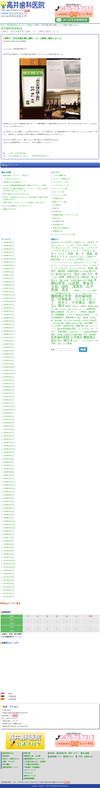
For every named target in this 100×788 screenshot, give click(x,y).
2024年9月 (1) (8, 305)
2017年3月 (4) (8, 590)
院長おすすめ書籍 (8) (61, 228)
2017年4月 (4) (8, 587)
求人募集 (85, 753)
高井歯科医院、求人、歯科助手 (84, 335)
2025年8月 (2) (8, 272)
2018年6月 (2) (8, 541)
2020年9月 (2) (8, 452)
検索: (53, 349)
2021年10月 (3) (9, 410)
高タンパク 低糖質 (82, 332)
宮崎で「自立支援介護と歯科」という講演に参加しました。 (34, 38)
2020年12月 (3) (9, 442)
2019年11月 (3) (9, 485)
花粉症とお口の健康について (14, 182)
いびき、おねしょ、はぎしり (81, 242)
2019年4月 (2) (8, 508)
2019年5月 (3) (8, 505)
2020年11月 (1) (9, 446)
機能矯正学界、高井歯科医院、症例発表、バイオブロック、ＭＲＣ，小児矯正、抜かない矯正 (73, 300)
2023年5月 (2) (8, 351)
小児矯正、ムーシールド (82, 290)
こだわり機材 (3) (59, 175)
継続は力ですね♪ (9, 209)
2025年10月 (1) (9, 265)
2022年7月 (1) (8, 383)
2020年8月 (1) (8, 456)
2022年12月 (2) (9, 367)
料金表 (52, 753)
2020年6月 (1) (8, 462)
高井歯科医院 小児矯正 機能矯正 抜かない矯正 (73, 339)
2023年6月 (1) (8, 347)
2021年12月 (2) (9, 406)
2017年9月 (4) (8, 570)
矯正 (75, 317)
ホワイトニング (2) (60, 188)
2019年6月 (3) (8, 501)
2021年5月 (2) (8, 426)
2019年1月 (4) (8, 518)
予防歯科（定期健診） (32, 767)
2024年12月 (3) (9, 295)
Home (2, 25)
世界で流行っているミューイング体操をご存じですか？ (24, 202)
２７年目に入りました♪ (12, 179)
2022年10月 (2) (9, 374)
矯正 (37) (56, 218)
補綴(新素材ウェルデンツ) (34, 759)
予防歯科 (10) (58, 198)
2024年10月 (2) (9, 301)
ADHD (53, 242)
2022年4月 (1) (8, 393)
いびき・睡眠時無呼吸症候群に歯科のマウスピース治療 (24, 185)
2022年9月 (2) (8, 377)
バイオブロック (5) (61, 185)
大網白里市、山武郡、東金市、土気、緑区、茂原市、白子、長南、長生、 (74, 285)
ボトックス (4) (58, 192)
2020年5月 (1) (8, 465)
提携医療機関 (29, 778)
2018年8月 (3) (8, 534)
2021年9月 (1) (8, 413)
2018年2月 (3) (8, 554)
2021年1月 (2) (8, 439)
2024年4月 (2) (8, 321)
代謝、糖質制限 (84, 271)
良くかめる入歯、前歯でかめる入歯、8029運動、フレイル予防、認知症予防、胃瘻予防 (74, 323)
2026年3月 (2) (8, 249)
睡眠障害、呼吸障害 (64, 317)
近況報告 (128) (58, 221)
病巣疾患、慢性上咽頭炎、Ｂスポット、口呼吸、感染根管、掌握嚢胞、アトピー (74, 312)
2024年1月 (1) (8, 328)
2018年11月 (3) (9, 524)
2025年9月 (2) (8, 269)
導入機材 (6, 764)
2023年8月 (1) (8, 341)
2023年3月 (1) (8, 357)
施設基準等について (10, 767)
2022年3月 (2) (8, 397)
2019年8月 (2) (8, 495)
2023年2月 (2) (8, 360)
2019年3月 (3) (8, 511)
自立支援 (75, 320)
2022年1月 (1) (8, 403)
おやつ (54, 245)
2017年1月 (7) (8, 597)
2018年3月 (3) (8, 551)
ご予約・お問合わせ (85, 757)
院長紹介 (6, 756)
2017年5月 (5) (8, 583)
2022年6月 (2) (8, 387)
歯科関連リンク (55, 757)
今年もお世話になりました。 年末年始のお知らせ (27, 156)
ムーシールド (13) (60, 195)
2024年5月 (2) (8, 318)
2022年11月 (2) (9, 370)
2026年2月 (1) (8, 252)
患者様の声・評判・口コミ (68, 753)
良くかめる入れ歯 (86, 320)
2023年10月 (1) (9, 337)
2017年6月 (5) (8, 580)
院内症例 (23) (58, 225)
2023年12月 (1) (9, 331)
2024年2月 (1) (8, 324)
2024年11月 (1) (9, 298)
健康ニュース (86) (60, 202)
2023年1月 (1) (8, 364)
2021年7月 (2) (8, 419)
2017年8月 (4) (8, 574)
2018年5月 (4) (8, 544)
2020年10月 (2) (9, 449)
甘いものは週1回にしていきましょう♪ (17, 206)
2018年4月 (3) (8, 547)
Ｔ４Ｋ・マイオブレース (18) (64, 234)
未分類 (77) (57, 211)
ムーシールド (69, 265)
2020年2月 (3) (8, 475)
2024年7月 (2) (8, 311)
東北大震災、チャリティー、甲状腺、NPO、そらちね (80, 293)
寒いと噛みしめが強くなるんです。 (17, 194)
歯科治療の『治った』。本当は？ (16, 175)
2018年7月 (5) (8, 538)
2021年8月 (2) (8, 416)
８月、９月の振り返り (18, 153)
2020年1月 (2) (8, 479)
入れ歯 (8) (57, 205)
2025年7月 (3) (8, 275)
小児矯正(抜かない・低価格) (35, 762)
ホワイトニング (30, 770)
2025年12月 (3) (9, 259)
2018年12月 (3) (9, 521)
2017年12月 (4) (9, 561)
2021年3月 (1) (8, 433)
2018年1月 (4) (8, 557)
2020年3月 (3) (8, 472)
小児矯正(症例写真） (32, 764)
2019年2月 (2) (8, 515)
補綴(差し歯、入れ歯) (32, 756)
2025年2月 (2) (8, 288)
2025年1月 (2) (8, 292)
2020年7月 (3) (8, 459)
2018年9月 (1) (8, 531)
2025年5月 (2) (8, 282)
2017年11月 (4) (9, 564)
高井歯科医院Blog (11, 28)
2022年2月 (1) (8, 400)
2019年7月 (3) (8, 498)
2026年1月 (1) (8, 255)
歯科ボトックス (30, 776)
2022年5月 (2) (8, 390)
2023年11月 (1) (9, 334)
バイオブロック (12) (60, 182)
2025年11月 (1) (9, 262)
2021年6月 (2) (8, 423)
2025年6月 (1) (8, 278)
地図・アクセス (9, 762)
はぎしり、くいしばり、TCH (68, 245)
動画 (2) (56, 208)
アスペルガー (93, 245)
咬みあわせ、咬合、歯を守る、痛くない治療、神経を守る (74, 275)
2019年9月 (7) (8, 492)
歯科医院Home (8, 753)
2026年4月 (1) (8, 246)
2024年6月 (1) (8, 315)
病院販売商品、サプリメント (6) (65, 215)
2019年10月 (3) (9, 488)
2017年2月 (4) (8, 593)
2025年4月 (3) (8, 285)
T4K (61, 242)
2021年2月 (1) (8, 436)
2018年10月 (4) (9, 528)
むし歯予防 (84, 245)
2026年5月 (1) (8, 242)
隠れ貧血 (71, 332)
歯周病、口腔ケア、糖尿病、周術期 (79, 306)
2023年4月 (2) (8, 354)
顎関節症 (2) (57, 231)
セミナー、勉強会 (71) (61, 179)
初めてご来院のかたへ (11, 759)
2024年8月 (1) (8, 308)
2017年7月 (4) (8, 577)
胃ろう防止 (68, 320)
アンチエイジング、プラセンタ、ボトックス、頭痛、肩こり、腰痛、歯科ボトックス (74, 253)
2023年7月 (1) (8, 344)
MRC (58, 242)
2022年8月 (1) (8, 380)
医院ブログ (69, 757)
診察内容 (27, 753)
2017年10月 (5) (9, 567)
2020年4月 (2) (8, 469)
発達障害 (79, 315)
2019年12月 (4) (9, 482)
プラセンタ (28, 773)
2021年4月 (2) (8, 429)
